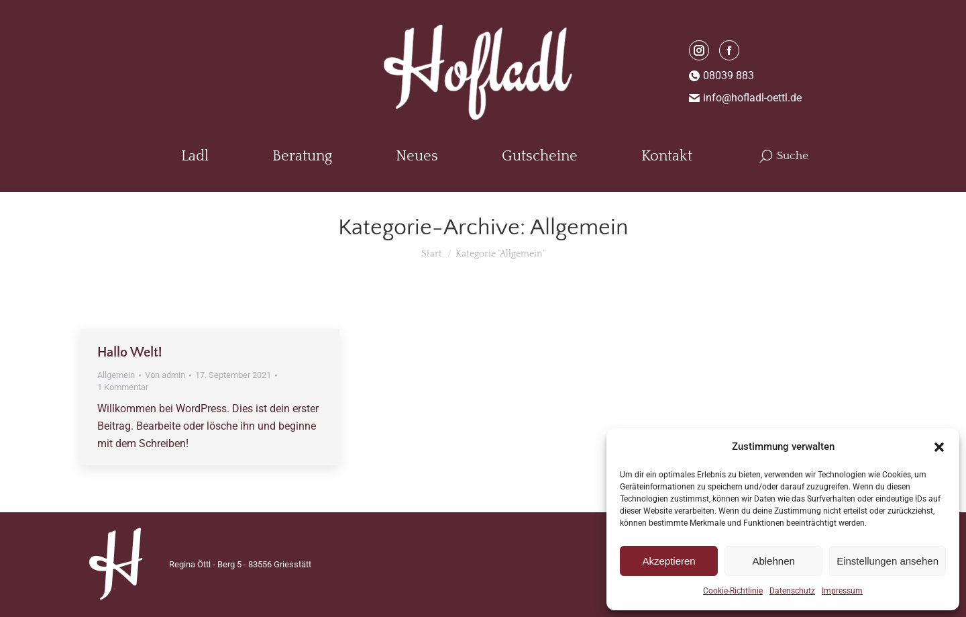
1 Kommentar (122, 387)
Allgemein (116, 375)
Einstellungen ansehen (887, 561)
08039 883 (722, 75)
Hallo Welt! (129, 352)
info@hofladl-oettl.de (745, 97)
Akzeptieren (668, 561)
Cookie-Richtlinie (733, 591)
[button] (939, 447)
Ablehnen (773, 561)
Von (165, 375)
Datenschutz (792, 591)
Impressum (842, 591)
